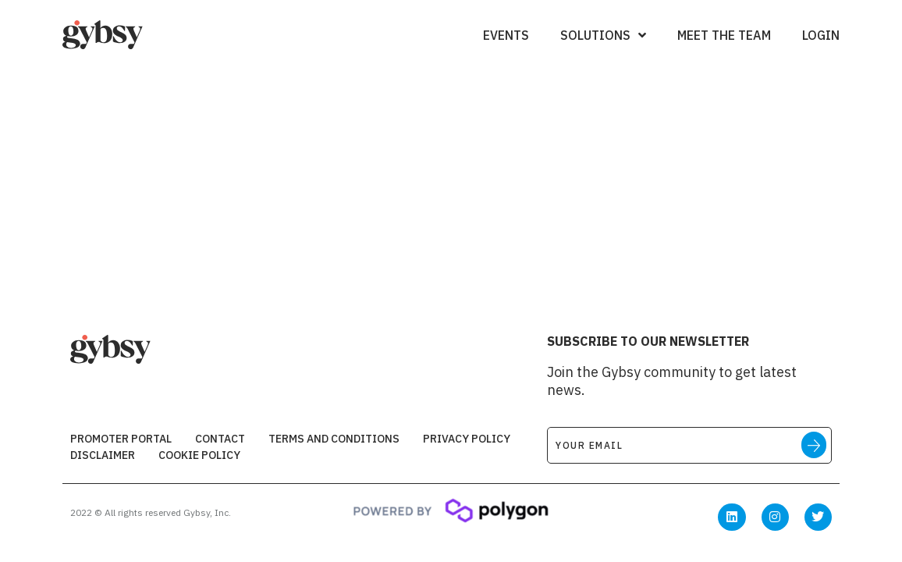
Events (506, 35)
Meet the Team (724, 35)
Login (821, 35)
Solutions (603, 35)
